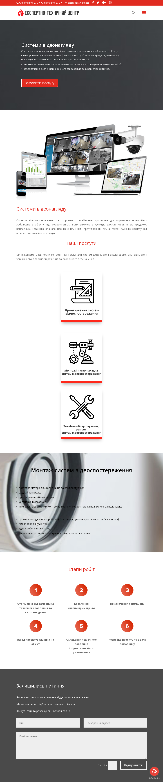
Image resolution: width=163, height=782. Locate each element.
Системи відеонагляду (47, 51)
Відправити (133, 765)
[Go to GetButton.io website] (154, 778)
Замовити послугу (39, 89)
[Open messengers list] (154, 771)
